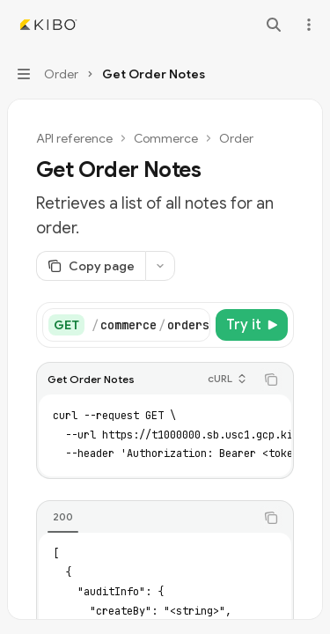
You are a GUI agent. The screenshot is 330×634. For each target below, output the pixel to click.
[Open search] (274, 25)
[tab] (63, 516)
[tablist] (146, 518)
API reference (74, 138)
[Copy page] (90, 266)
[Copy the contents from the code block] (271, 379)
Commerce (166, 138)
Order (236, 138)
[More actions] (307, 24)
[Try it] (252, 325)
